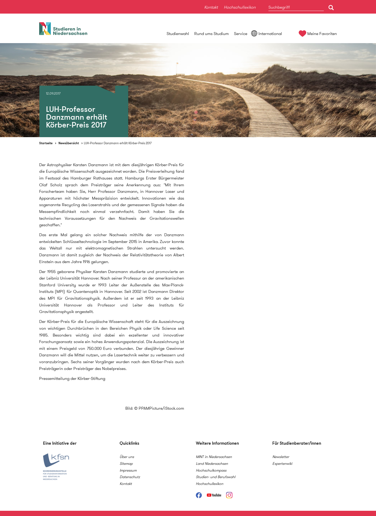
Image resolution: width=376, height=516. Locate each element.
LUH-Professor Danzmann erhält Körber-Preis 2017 (117, 143)
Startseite (45, 143)
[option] (188, 90)
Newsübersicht (68, 143)
